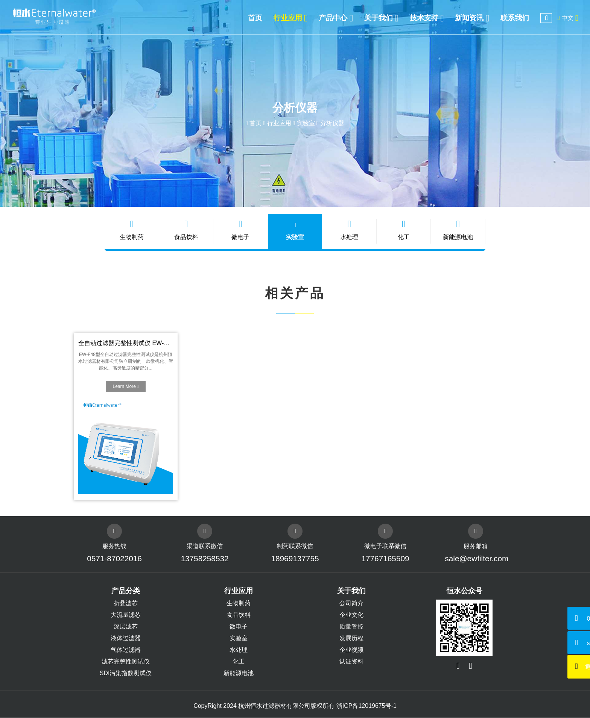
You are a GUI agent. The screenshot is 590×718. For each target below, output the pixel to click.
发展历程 (351, 638)
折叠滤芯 (126, 603)
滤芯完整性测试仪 (126, 662)
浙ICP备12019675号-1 (366, 706)
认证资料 (351, 662)
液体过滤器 (126, 638)
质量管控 (351, 627)
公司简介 (351, 603)
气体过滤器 (126, 650)
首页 (255, 123)
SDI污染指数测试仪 (126, 673)
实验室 (306, 123)
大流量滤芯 (126, 615)
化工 (403, 230)
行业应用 (279, 123)
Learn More (125, 386)
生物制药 (132, 230)
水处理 (349, 230)
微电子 (241, 230)
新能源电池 (457, 230)
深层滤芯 (126, 627)
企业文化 (351, 615)
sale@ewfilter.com (476, 558)
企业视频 (351, 650)
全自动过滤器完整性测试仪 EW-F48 (126, 343)
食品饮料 (187, 230)
